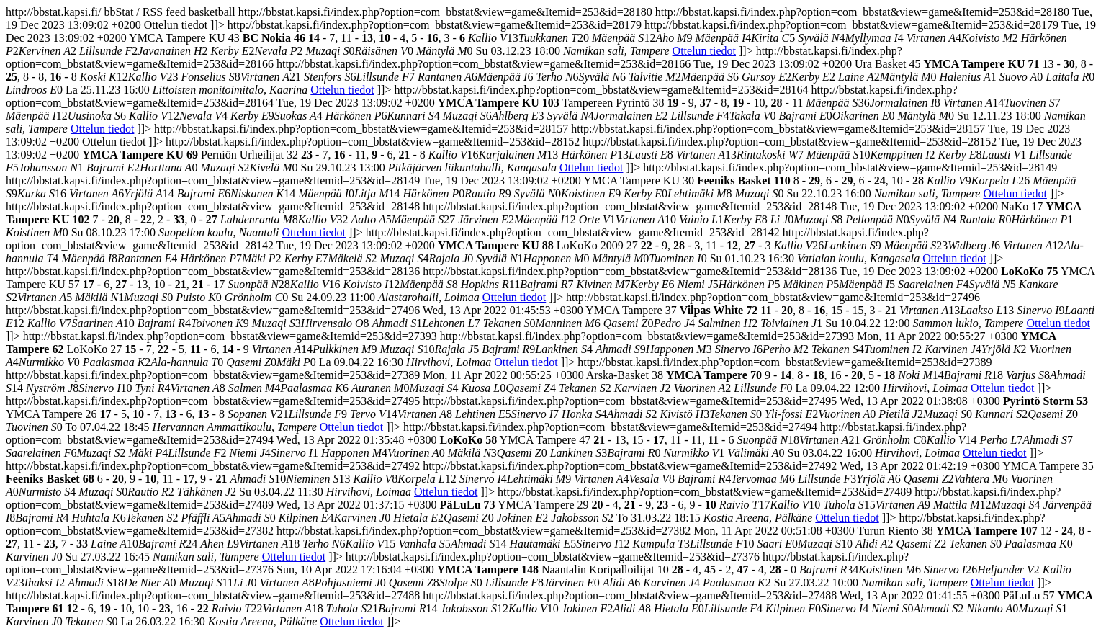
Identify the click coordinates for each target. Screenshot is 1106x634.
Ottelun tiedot (704, 51)
